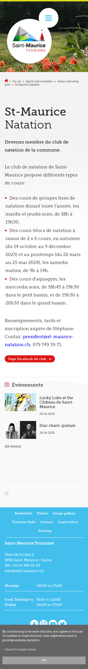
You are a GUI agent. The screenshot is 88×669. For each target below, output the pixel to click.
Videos (42, 514)
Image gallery (64, 514)
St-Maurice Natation (27, 85)
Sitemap (45, 531)
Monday (12, 586)
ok (44, 660)
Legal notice (68, 522)
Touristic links (24, 522)
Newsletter (23, 514)
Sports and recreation (39, 81)
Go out (17, 81)
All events (13, 447)
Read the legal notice (20, 649)
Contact (46, 522)
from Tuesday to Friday (19, 602)
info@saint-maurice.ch (24, 571)
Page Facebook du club (27, 359)
